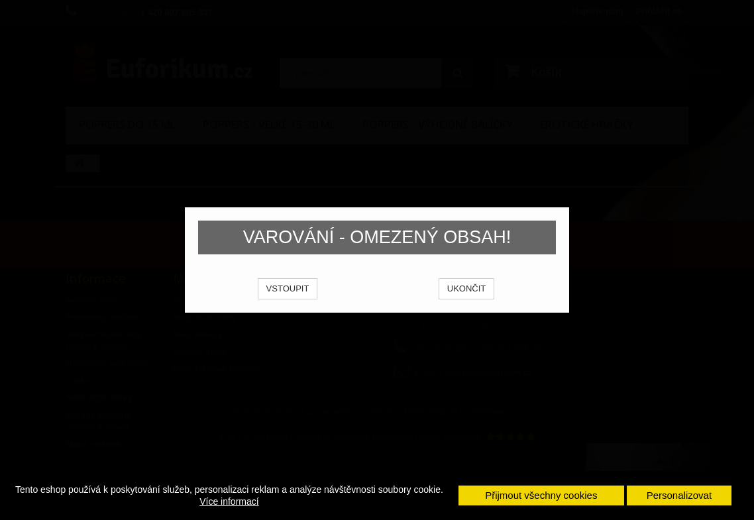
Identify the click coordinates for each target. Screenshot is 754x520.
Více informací (228, 501)
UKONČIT (466, 306)
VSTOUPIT (287, 306)
